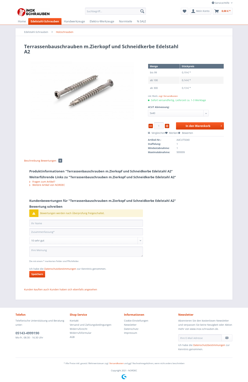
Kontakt (74, 320)
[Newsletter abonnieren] (226, 337)
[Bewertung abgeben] (86, 240)
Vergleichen (156, 133)
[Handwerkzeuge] (74, 21)
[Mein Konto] (200, 11)
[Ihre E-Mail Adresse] (200, 337)
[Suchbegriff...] (115, 11)
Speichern (37, 274)
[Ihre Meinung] (86, 252)
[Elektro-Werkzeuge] (102, 21)
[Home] (22, 21)
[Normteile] (126, 21)
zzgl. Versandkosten (168, 96)
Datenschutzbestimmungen (60, 268)
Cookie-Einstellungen (136, 320)
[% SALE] (141, 21)
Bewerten (185, 133)
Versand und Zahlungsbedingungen (90, 324)
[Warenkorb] (222, 11)
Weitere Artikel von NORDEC (47, 185)
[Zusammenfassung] (86, 231)
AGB (72, 337)
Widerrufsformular (80, 332)
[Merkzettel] (184, 11)
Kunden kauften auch (36, 289)
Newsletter (130, 324)
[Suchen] (142, 11)
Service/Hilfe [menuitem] (221, 2)
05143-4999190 (27, 333)
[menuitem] (115, 13)
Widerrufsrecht (78, 329)
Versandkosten (116, 363)
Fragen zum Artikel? (42, 181)
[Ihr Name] (86, 223)
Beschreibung (32, 160)
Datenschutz (131, 329)
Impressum (130, 332)
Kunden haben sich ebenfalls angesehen (73, 289)
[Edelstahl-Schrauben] (44, 21)
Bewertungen (51, 160)
